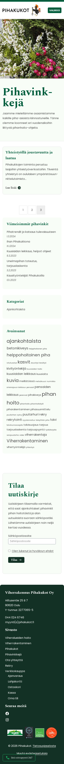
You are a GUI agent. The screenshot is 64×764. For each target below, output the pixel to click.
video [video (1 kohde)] (21, 435)
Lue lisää (10, 188)
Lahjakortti (15, 681)
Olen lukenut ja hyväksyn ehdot (33, 551)
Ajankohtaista (16, 309)
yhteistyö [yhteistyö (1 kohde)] (30, 447)
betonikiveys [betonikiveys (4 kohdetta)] (17, 348)
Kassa (12, 693)
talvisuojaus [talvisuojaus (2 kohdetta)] (31, 425)
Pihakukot (11, 649)
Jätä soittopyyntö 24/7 (19, 758)
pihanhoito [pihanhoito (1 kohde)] (25, 404)
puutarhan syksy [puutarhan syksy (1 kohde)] (14, 415)
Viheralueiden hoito (18, 638)
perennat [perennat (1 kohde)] (23, 395)
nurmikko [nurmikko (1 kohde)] (51, 381)
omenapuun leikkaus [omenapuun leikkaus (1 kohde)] (16, 387)
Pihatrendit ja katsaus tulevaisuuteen (31, 232)
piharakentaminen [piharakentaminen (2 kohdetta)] (18, 409)
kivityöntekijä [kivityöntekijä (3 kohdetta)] (16, 368)
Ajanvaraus (15, 676)
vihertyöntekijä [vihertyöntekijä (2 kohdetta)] (16, 447)
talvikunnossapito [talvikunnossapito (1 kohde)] (15, 425)
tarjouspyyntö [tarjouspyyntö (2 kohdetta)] (36, 429)
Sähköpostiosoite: (32, 539)
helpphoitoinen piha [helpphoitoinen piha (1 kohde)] (38, 349)
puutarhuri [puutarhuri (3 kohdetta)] (31, 414)
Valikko (54, 10)
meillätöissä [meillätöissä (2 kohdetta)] (27, 381)
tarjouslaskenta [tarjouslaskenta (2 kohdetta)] (16, 429)
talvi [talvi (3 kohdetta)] (53, 420)
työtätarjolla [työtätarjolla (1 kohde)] (51, 430)
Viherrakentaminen (18, 643)
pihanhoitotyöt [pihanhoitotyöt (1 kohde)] (37, 404)
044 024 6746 (14, 617)
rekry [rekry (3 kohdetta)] (43, 414)
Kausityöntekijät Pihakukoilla (25, 275)
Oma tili (13, 698)
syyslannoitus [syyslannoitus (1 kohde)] (29, 420)
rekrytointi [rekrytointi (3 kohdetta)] (14, 420)
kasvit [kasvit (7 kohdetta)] (24, 362)
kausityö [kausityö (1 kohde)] (35, 363)
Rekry (9, 666)
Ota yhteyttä (14, 660)
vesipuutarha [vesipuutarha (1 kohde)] (13, 435)
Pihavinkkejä (13, 654)
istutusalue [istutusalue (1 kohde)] (12, 363)
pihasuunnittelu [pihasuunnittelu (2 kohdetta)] (40, 409)
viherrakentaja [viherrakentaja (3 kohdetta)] (36, 434)
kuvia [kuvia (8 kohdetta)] (13, 380)
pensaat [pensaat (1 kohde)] (30, 387)
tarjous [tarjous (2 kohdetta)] (43, 425)
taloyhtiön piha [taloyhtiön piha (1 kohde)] (42, 420)
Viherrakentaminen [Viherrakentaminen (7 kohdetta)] (27, 441)
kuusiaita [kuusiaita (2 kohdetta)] (42, 374)
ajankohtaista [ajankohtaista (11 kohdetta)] (24, 340)
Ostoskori (14, 687)
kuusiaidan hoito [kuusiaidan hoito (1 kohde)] (34, 369)
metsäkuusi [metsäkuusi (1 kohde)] (40, 381)
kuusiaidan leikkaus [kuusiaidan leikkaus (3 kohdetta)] (21, 374)
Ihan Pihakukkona (18, 242)
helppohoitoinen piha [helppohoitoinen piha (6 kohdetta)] (28, 355)
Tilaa (14, 560)
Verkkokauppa (15, 671)
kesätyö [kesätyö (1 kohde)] (42, 363)
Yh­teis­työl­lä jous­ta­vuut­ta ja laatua (29, 155)
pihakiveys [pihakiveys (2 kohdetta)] (34, 395)
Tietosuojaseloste (44, 746)
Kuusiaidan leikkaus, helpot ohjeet (29, 251)
